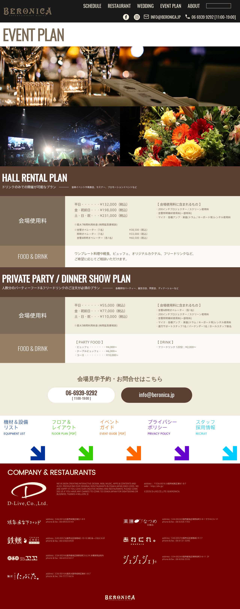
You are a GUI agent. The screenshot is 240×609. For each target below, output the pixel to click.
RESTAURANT (119, 5)
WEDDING (145, 5)
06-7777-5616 (66, 576)
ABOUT (194, 5)
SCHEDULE (92, 5)
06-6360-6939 (66, 541)
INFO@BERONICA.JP (162, 17)
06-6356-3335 (183, 559)
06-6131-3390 (183, 541)
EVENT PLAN (170, 5)
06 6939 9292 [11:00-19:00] (210, 17)
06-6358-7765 (183, 522)
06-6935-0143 (66, 522)
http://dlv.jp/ (157, 486)
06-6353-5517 (66, 558)
